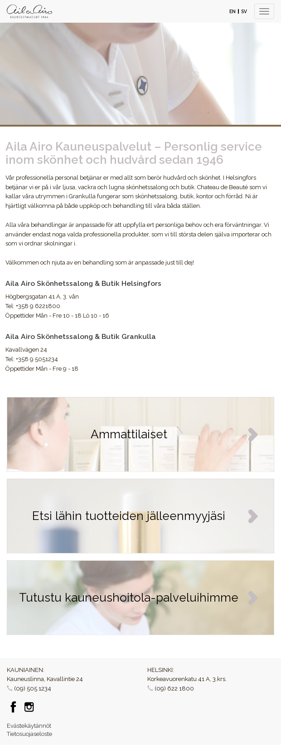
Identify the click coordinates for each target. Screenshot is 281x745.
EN (232, 11)
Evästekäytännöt (29, 725)
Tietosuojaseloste (29, 733)
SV (244, 11)
